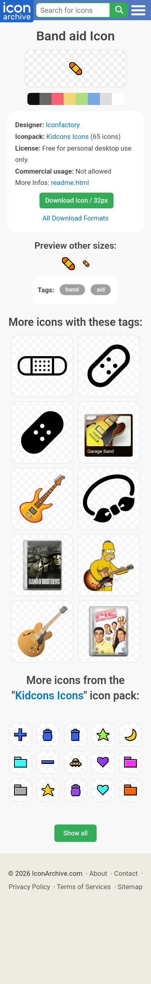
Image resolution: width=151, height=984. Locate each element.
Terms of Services (84, 887)
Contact (126, 873)
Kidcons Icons (67, 136)
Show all (75, 833)
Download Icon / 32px (76, 200)
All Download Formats (75, 218)
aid (101, 289)
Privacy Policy (29, 887)
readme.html (70, 182)
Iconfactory (63, 125)
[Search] (119, 10)
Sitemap (130, 887)
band (72, 289)
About (98, 873)
